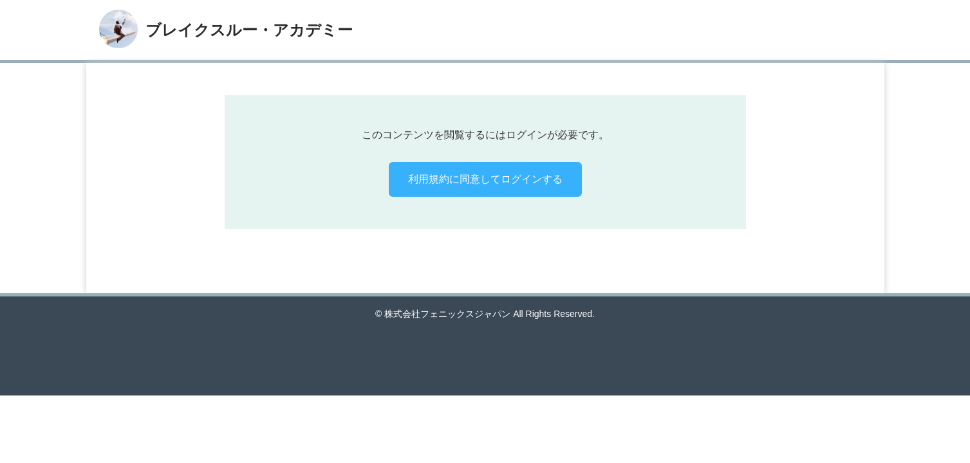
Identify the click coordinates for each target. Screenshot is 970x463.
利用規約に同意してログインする (485, 179)
